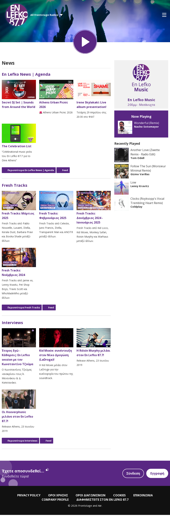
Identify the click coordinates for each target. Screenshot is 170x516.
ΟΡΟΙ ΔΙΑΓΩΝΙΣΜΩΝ (90, 497)
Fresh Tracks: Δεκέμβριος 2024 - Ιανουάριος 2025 (94, 209)
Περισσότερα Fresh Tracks (24, 308)
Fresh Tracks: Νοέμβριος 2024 (19, 263)
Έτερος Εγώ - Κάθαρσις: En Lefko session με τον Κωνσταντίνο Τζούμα (19, 348)
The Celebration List (19, 137)
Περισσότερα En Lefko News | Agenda (31, 171)
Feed (65, 171)
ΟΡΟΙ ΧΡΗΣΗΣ (58, 497)
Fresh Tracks (14, 186)
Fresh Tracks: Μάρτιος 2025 (19, 206)
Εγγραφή (157, 474)
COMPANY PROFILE (55, 501)
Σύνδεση (133, 474)
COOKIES (119, 497)
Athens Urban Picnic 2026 (56, 95)
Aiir (100, 507)
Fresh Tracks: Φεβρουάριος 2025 (56, 206)
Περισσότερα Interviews (22, 442)
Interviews (12, 323)
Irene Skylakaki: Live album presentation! (94, 95)
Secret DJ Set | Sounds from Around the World (19, 95)
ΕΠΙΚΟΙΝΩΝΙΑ (143, 497)
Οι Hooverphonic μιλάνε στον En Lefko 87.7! (19, 407)
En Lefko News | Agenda (26, 75)
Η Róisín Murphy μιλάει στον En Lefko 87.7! (94, 343)
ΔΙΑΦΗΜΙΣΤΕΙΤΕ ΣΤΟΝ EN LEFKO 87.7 (102, 501)
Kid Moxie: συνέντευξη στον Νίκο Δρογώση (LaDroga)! (56, 346)
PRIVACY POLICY (28, 497)
